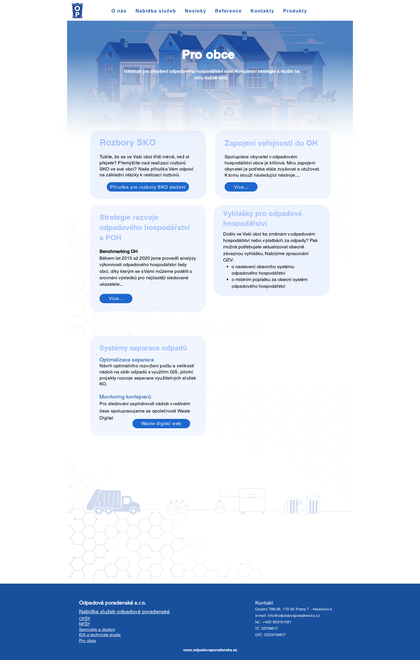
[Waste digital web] (161, 423)
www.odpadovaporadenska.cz (210, 649)
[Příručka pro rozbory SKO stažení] (148, 187)
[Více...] (241, 187)
